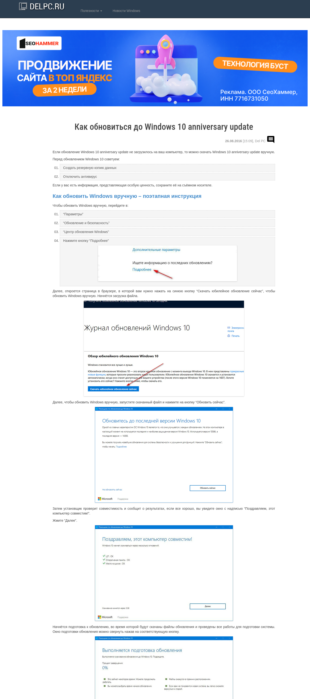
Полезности (91, 11)
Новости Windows (126, 11)
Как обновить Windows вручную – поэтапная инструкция (127, 196)
